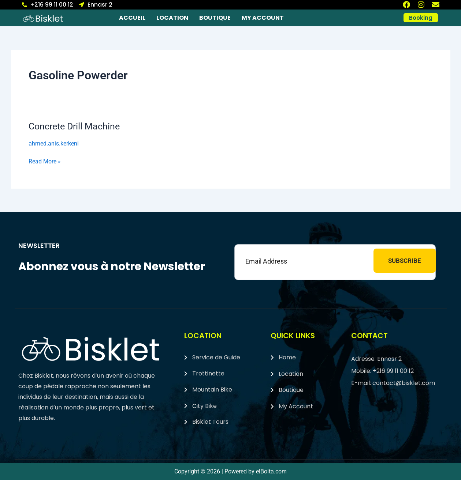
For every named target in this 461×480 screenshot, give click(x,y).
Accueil (132, 18)
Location (172, 18)
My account (263, 18)
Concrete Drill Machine (76, 126)
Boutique (215, 18)
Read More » (45, 160)
